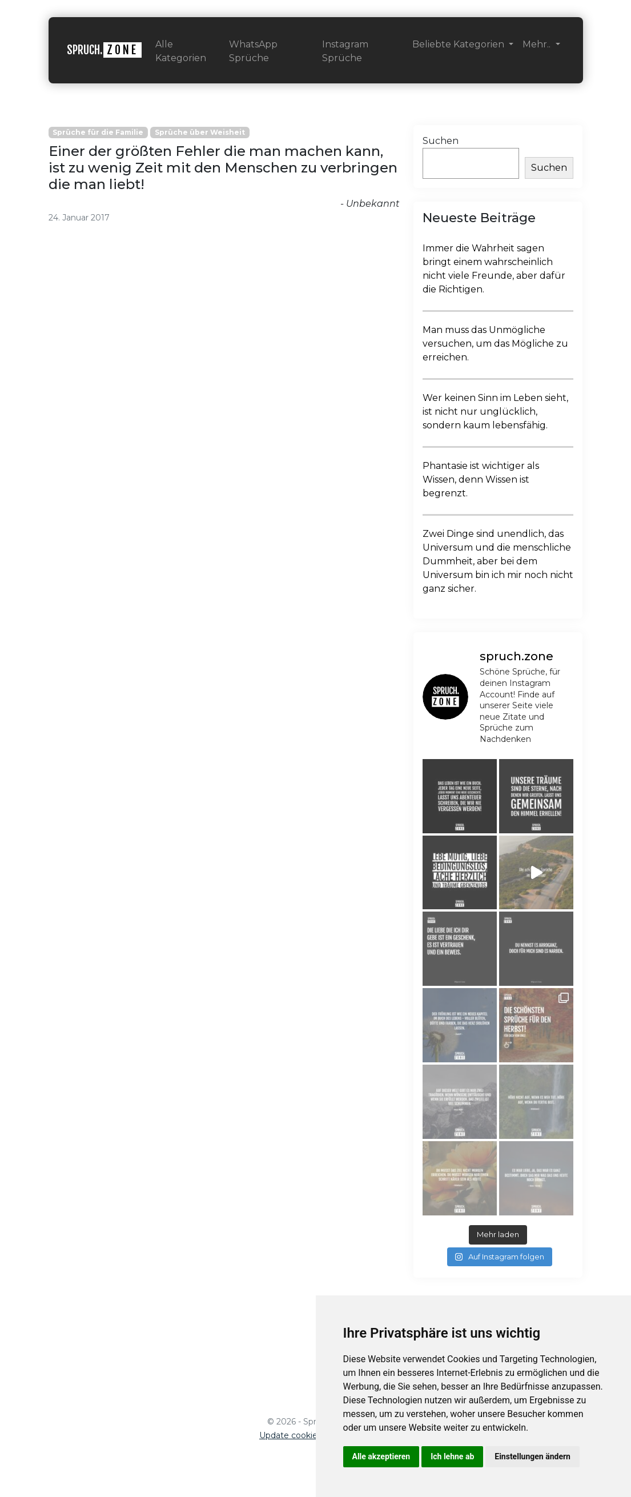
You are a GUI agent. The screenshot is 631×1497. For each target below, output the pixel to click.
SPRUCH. (104, 50)
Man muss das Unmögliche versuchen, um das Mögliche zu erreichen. (495, 343)
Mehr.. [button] (538, 44)
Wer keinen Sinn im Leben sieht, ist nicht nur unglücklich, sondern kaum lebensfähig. (495, 411)
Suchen (441, 140)
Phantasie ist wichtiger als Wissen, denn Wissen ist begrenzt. (481, 479)
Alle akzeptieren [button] (381, 1456)
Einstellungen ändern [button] (532, 1456)
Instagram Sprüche (345, 51)
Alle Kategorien (180, 51)
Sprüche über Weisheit (200, 132)
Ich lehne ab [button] (452, 1456)
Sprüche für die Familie (98, 132)
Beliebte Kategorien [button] (459, 44)
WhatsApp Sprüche (253, 51)
